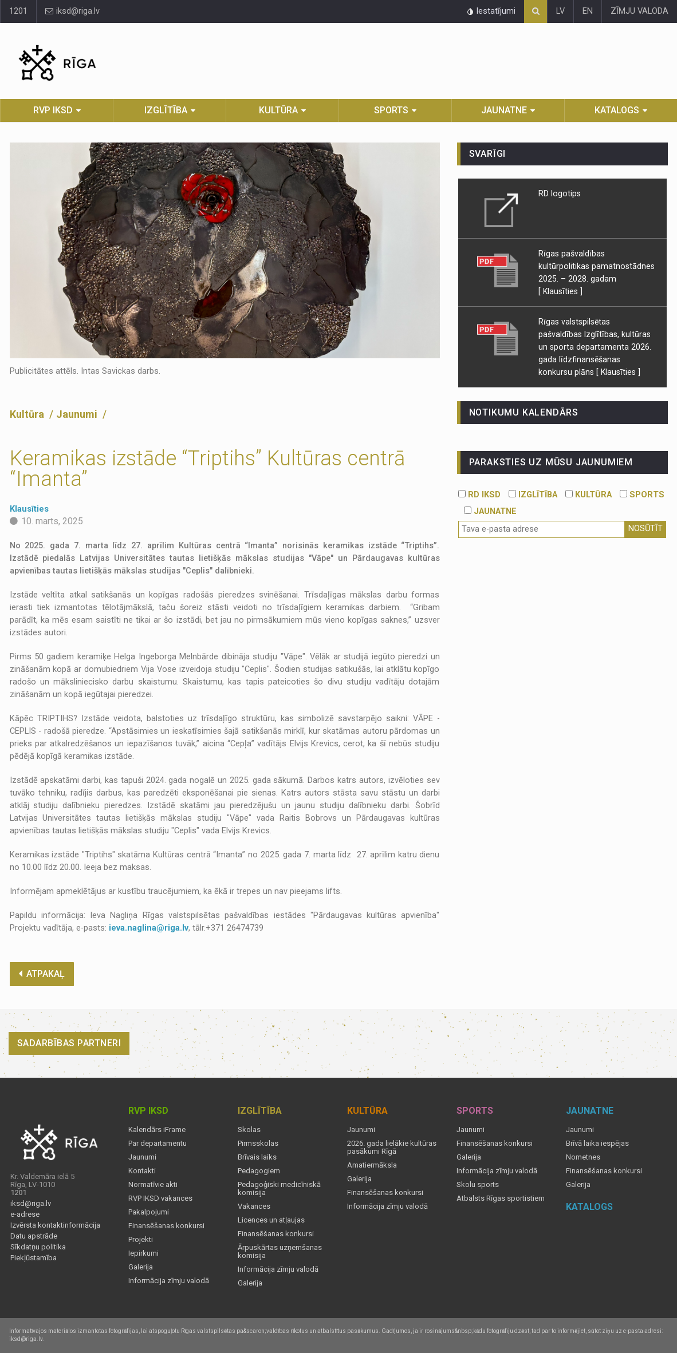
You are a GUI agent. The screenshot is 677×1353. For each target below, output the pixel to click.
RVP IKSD (53, 110)
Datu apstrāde (33, 1236)
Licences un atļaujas (271, 1220)
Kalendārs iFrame (157, 1130)
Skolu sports (477, 1185)
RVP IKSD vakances (160, 1198)
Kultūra (278, 110)
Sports (391, 110)
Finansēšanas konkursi (166, 1226)
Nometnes (583, 1157)
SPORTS (642, 495)
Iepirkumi (143, 1253)
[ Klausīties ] (560, 291)
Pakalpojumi (148, 1212)
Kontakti (142, 1171)
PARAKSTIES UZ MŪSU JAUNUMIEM (551, 462)
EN (587, 11)
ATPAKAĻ (42, 973)
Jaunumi (78, 414)
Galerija (140, 1267)
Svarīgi (487, 153)
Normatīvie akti (153, 1185)
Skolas (249, 1130)
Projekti (140, 1240)
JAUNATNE (490, 511)
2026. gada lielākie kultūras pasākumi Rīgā (391, 1148)
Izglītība (165, 110)
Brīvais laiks (257, 1157)
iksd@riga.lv (72, 11)
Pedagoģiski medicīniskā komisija (279, 1189)
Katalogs (617, 110)
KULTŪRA (588, 495)
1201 (18, 11)
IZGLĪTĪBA (533, 495)
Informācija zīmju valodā (168, 1281)
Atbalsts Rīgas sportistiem (500, 1198)
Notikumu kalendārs (523, 412)
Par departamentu (157, 1144)
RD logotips (559, 193)
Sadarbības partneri (69, 1043)
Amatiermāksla (372, 1165)
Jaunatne (504, 110)
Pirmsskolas (258, 1144)
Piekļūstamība (33, 1258)
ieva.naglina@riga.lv (148, 928)
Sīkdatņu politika (38, 1247)
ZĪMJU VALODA (639, 11)
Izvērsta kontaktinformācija (55, 1225)
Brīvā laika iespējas (597, 1144)
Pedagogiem (259, 1171)
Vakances (254, 1206)
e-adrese (25, 1214)
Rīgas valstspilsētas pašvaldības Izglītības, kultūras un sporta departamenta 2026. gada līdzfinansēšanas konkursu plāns (594, 347)
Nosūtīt (645, 528)
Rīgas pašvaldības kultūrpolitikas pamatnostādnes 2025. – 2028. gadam (596, 266)
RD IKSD (479, 495)
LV (560, 11)
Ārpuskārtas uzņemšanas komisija (280, 1252)
